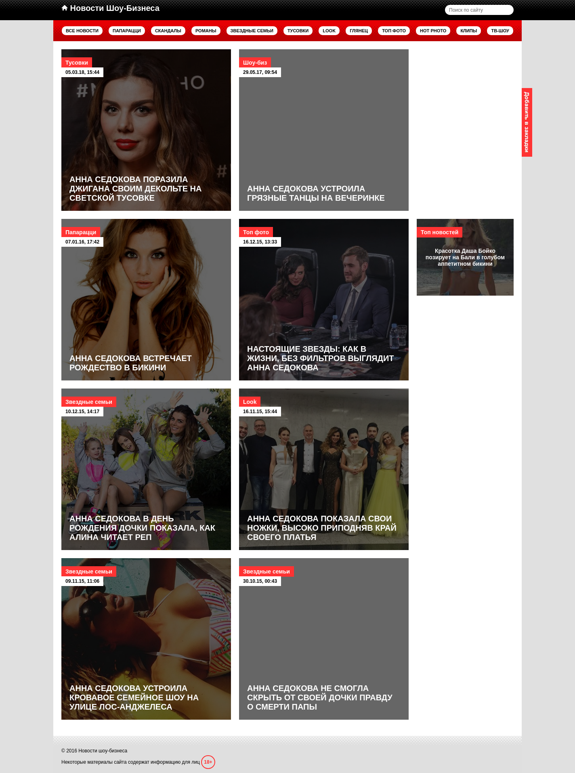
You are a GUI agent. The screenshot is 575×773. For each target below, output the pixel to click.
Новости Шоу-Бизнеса (110, 8)
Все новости (82, 30)
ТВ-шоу (500, 30)
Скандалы (168, 30)
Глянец (359, 30)
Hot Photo (433, 30)
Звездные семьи (252, 30)
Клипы (468, 30)
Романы (205, 30)
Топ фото (394, 30)
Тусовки (298, 30)
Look (329, 30)
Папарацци (127, 30)
